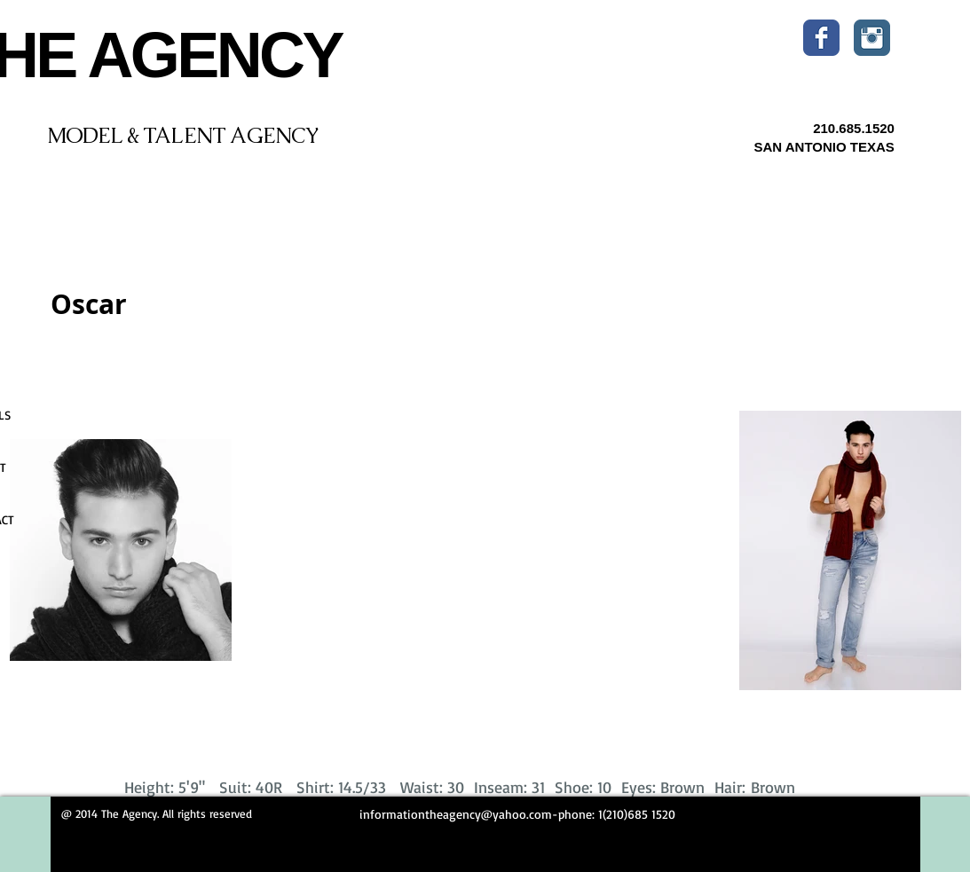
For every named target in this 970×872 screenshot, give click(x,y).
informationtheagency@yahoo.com (455, 813)
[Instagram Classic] (872, 38)
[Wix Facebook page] (821, 38)
